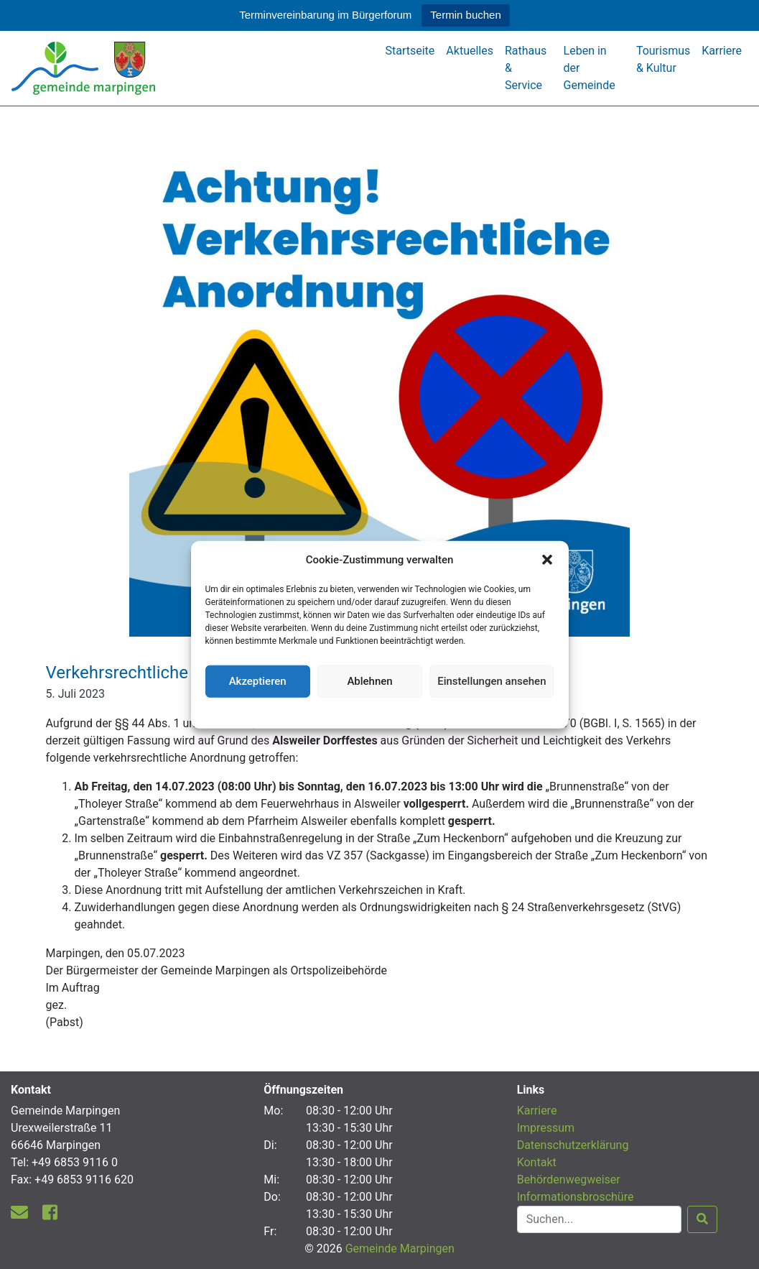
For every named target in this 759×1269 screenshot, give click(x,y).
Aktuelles (469, 50)
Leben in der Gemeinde (589, 68)
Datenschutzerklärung (379, 711)
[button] (547, 560)
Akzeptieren (258, 681)
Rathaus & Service (525, 68)
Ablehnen (369, 681)
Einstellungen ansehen (491, 681)
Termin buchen (465, 15)
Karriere (722, 50)
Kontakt (537, 1162)
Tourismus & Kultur (663, 59)
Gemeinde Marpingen (400, 1248)
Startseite (410, 50)
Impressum (546, 1128)
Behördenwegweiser (568, 1179)
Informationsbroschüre (575, 1197)
